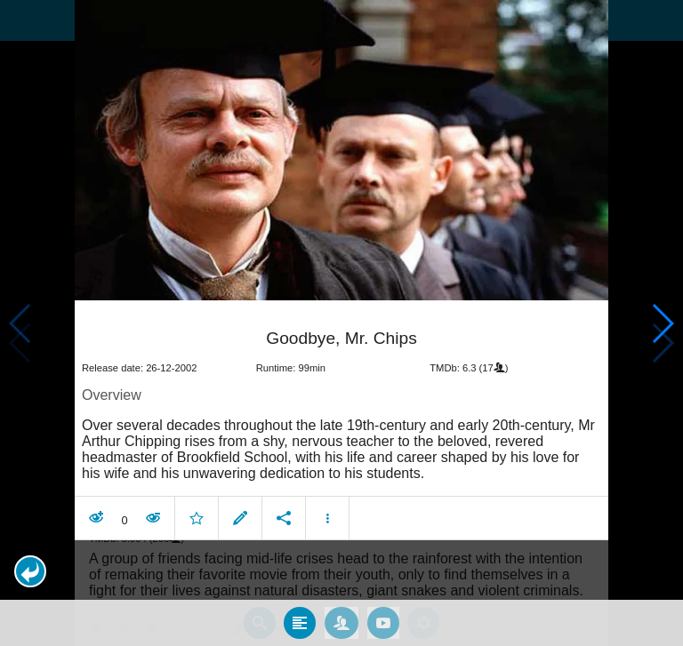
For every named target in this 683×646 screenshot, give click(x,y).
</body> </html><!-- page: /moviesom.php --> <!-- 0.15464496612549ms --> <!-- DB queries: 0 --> (341, 323)
